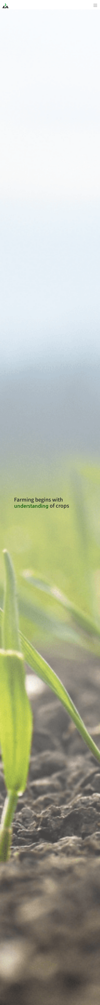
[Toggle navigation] (95, 5)
